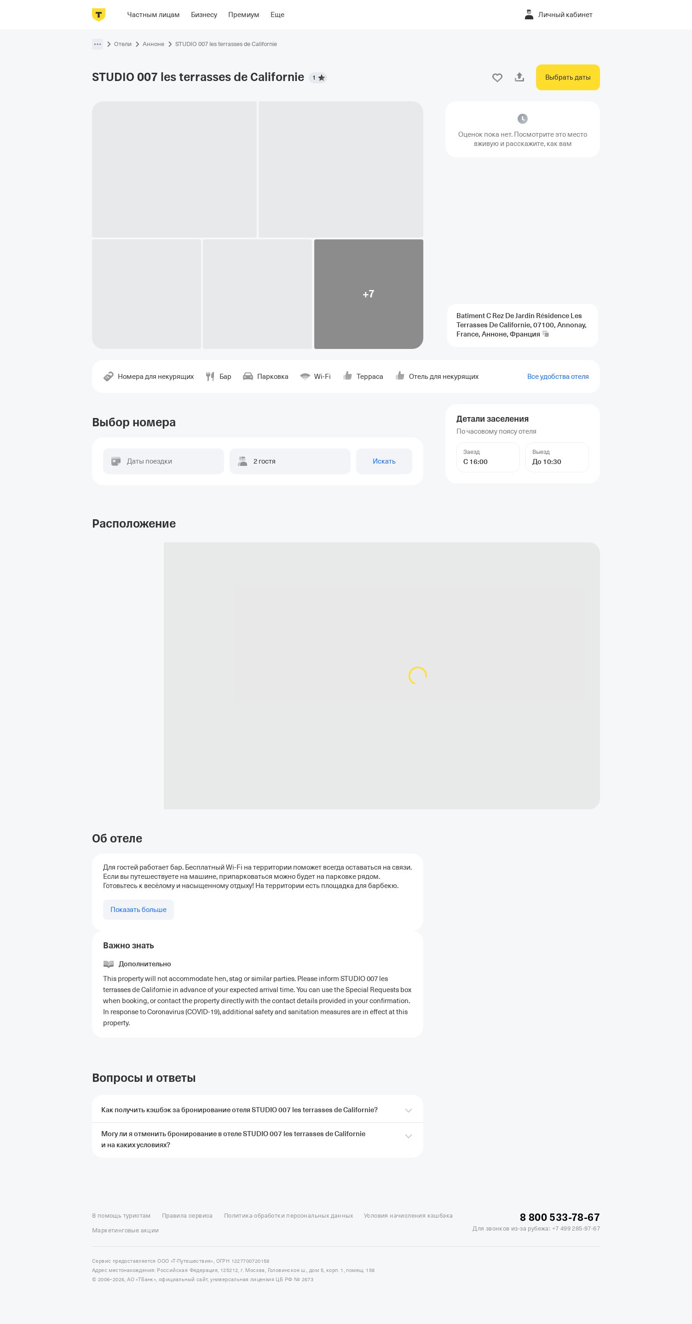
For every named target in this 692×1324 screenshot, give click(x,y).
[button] (97, 44)
